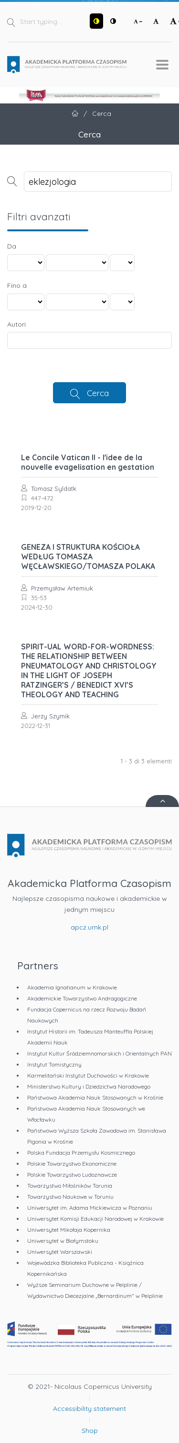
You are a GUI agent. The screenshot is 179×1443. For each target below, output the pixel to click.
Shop (90, 1430)
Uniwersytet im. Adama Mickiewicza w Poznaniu (89, 1207)
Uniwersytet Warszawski (59, 1251)
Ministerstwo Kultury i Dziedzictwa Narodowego (88, 1086)
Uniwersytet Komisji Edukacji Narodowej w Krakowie (95, 1218)
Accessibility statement (89, 1408)
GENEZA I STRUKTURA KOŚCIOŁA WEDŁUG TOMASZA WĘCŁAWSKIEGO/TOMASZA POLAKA (88, 556)
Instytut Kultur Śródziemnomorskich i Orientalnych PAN (99, 1053)
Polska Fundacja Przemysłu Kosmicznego (81, 1152)
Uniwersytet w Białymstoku (62, 1240)
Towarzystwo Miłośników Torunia (69, 1185)
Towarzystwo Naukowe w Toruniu (70, 1196)
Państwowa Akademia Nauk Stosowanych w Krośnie (95, 1097)
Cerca (98, 392)
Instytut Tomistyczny (54, 1064)
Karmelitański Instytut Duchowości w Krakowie (88, 1075)
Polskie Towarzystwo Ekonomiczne (71, 1163)
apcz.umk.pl (89, 927)
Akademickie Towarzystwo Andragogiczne (82, 998)
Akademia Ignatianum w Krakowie (72, 987)
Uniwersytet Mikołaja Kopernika (68, 1229)
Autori (16, 324)
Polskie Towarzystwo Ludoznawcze (72, 1174)
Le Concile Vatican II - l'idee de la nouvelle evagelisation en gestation (87, 462)
